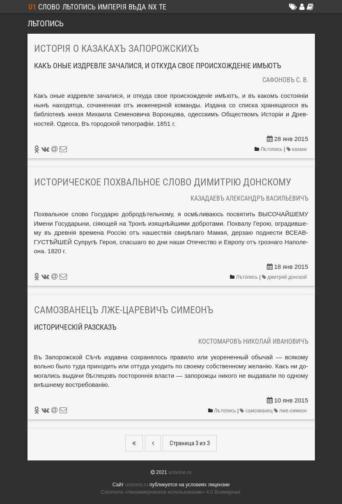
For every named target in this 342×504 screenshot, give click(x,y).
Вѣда (137, 6)
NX (152, 6)
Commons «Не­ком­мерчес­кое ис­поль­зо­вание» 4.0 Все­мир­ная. (171, 492)
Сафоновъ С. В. (285, 80)
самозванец (257, 411)
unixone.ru (179, 472)
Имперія (112, 6)
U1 (32, 6)
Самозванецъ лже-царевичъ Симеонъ (123, 310)
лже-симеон (291, 411)
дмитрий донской (285, 277)
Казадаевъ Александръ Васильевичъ (249, 198)
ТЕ (162, 6)
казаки (297, 149)
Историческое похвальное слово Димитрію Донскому (162, 182)
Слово (49, 6)
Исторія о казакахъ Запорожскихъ (116, 48)
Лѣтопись (79, 6)
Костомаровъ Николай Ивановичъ (253, 341)
